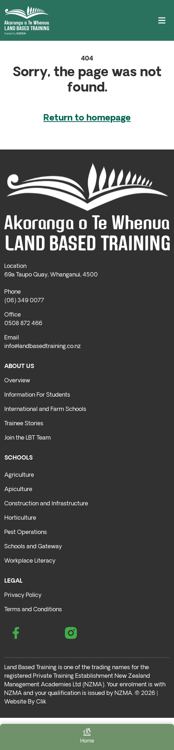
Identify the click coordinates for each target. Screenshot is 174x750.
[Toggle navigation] (162, 20)
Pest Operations (25, 532)
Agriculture (19, 475)
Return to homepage (87, 118)
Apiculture (18, 489)
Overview (17, 381)
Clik (41, 702)
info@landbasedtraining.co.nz (42, 346)
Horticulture (20, 518)
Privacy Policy (23, 595)
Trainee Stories (23, 424)
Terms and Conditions (33, 610)
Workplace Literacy (29, 561)
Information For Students (37, 395)
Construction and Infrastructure (46, 504)
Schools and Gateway (33, 547)
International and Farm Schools (45, 409)
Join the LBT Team (27, 438)
